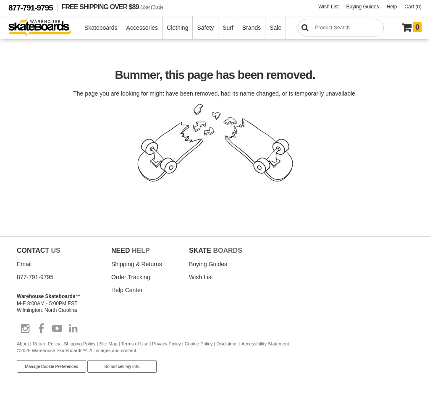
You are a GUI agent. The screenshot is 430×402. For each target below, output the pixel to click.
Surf (228, 27)
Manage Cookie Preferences (51, 366)
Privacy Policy (166, 343)
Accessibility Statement (265, 343)
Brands (251, 27)
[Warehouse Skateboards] (44, 28)
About (23, 343)
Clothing (177, 27)
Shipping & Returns (136, 264)
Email (24, 264)
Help (392, 7)
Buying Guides (362, 7)
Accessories (142, 27)
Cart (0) (413, 7)
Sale (275, 27)
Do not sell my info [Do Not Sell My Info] (122, 366)
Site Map (108, 343)
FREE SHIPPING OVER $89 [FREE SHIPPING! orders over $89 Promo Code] (112, 6)
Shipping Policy (79, 343)
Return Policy (46, 343)
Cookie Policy (199, 343)
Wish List (328, 7)
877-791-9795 (30, 7)
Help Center (127, 290)
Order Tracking (130, 277)
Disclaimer (227, 343)
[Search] (341, 27)
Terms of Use (135, 343)
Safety (205, 27)
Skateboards (101, 27)
